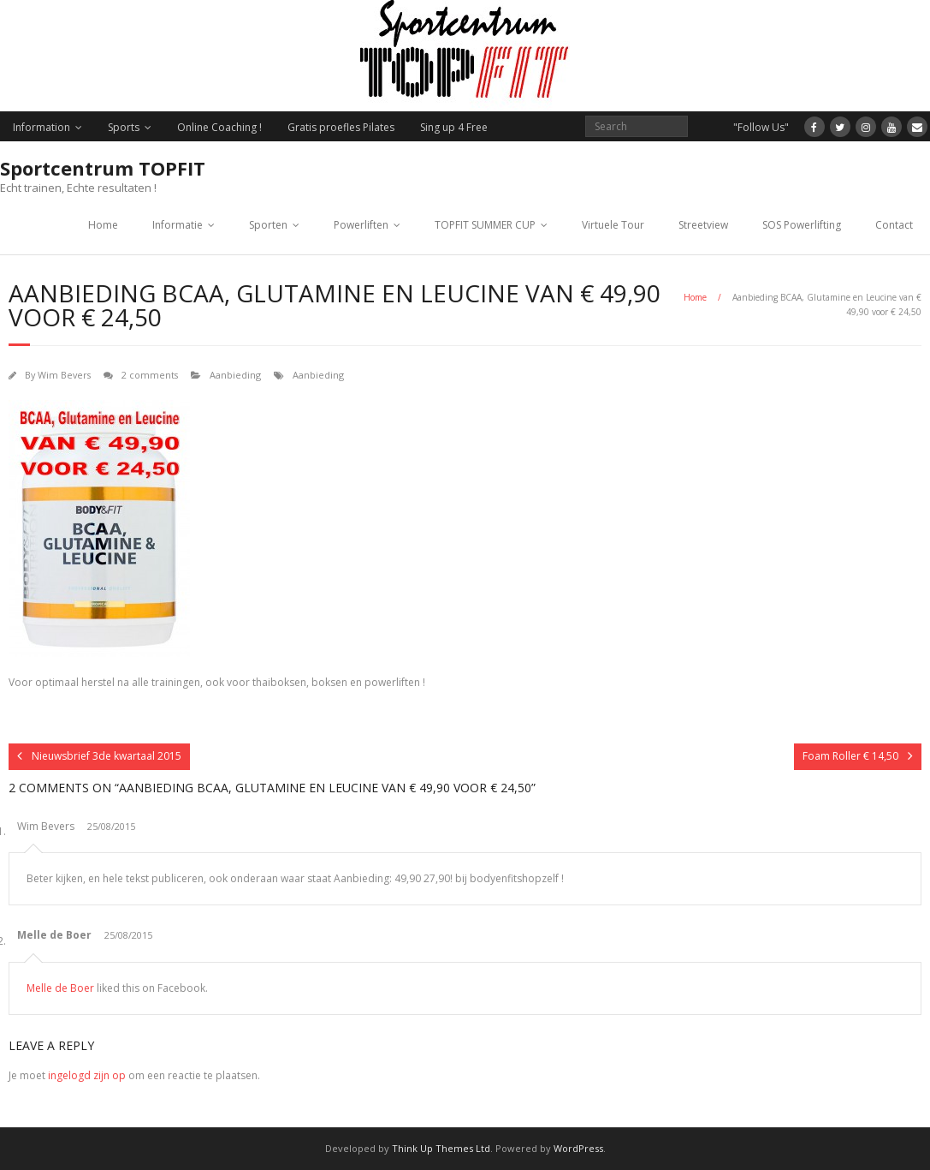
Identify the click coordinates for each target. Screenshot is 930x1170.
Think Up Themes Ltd (441, 1148)
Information (41, 127)
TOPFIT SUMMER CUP (485, 225)
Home (103, 225)
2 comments (149, 374)
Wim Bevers (64, 374)
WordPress (578, 1148)
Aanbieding (235, 374)
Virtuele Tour (613, 225)
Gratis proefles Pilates (340, 127)
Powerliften (361, 225)
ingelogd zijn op (87, 1075)
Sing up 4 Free (454, 127)
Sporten (268, 225)
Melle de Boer (54, 935)
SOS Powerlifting (801, 225)
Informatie (177, 225)
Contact (894, 225)
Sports (123, 127)
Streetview (703, 225)
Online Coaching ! (219, 127)
